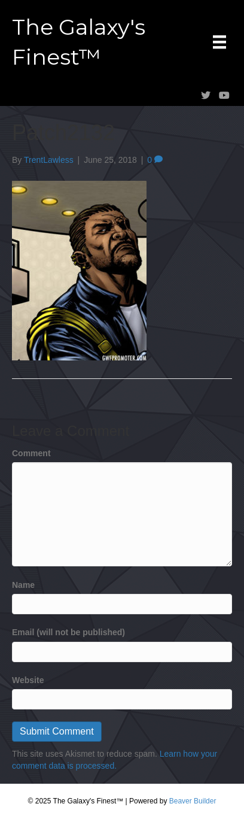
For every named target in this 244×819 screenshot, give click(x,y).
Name (23, 585)
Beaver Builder (192, 801)
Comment (31, 453)
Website (28, 680)
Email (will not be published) (68, 632)
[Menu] (219, 42)
